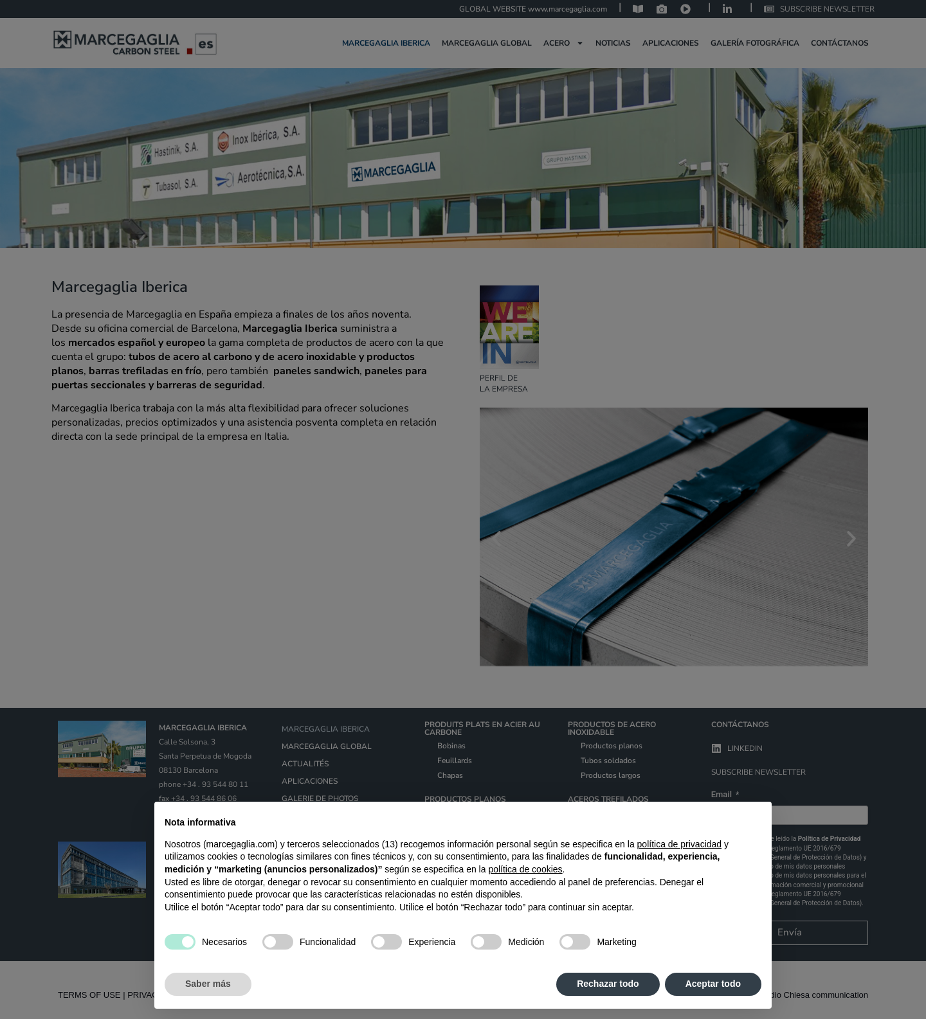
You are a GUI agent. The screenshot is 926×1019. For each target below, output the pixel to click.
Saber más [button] (208, 983)
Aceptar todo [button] (713, 983)
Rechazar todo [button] (608, 983)
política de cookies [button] (525, 869)
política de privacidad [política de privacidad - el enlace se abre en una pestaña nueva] (679, 844)
